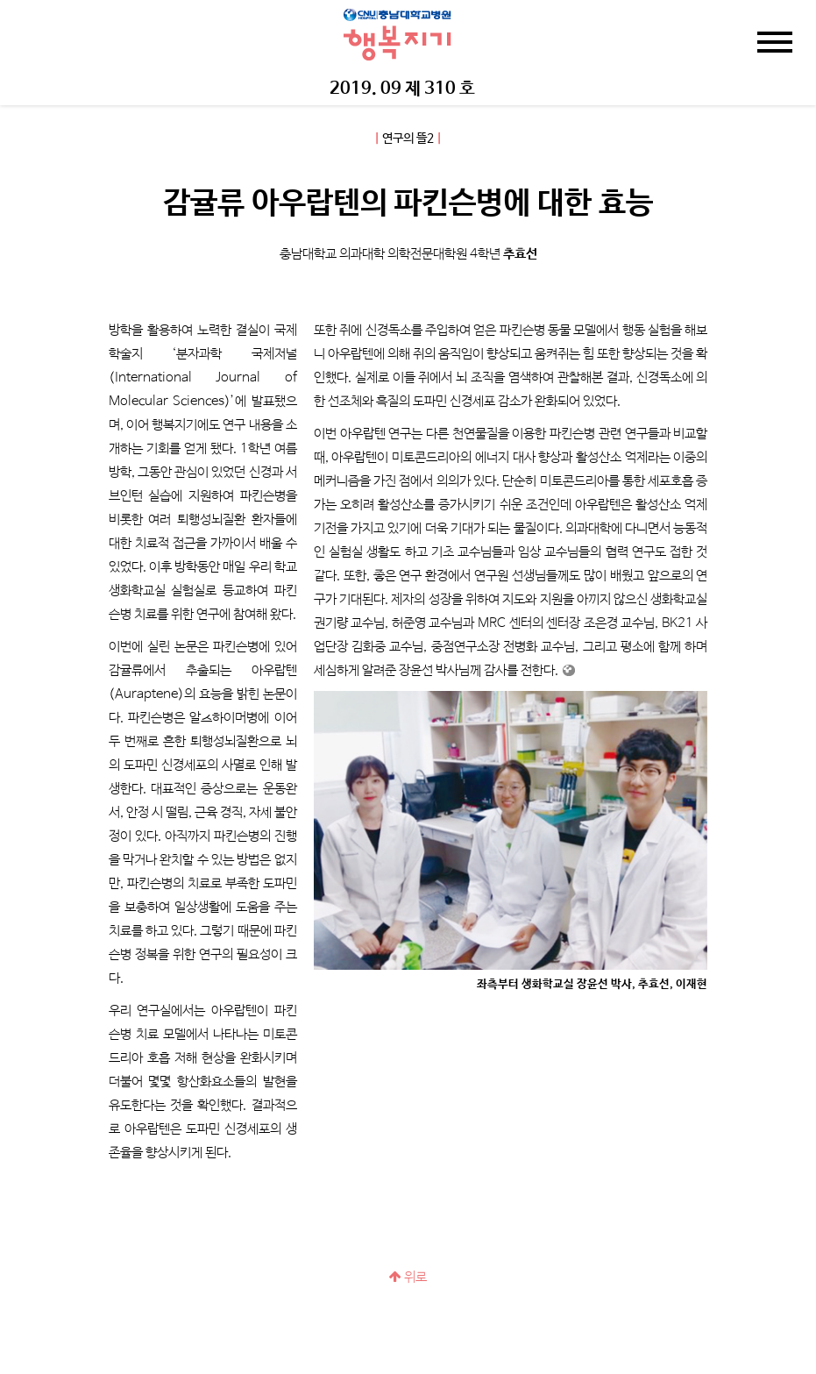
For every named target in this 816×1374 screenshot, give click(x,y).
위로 (408, 1277)
